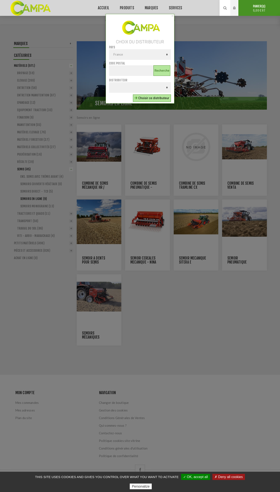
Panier (259, 8)
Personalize (141, 486)
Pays (112, 47)
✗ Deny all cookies (228, 477)
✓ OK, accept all (195, 477)
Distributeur (118, 80)
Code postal (117, 63)
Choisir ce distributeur (152, 98)
